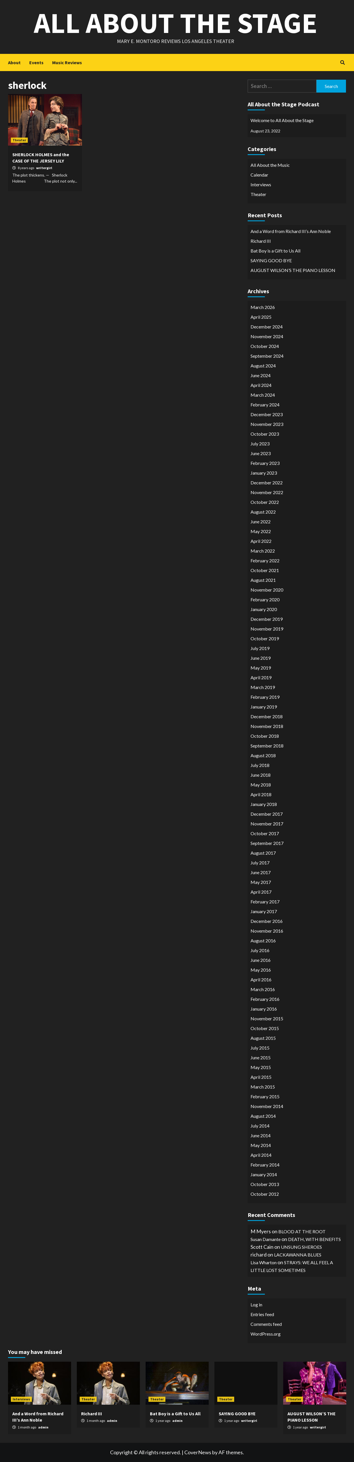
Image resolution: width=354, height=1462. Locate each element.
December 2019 (267, 619)
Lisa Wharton (264, 1262)
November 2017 (267, 823)
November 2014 (267, 1106)
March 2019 (263, 687)
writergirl (44, 168)
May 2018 (261, 784)
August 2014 (263, 1116)
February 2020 (265, 599)
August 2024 (263, 365)
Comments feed (266, 1324)
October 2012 (265, 1194)
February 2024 (265, 404)
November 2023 (267, 424)
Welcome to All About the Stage (282, 120)
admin (43, 1427)
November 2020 (267, 589)
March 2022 (263, 550)
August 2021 (263, 580)
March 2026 (263, 307)
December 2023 (267, 414)
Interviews (261, 184)
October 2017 (265, 833)
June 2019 (261, 658)
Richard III (261, 241)
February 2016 (265, 999)
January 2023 (264, 472)
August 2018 (263, 755)
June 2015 (261, 1057)
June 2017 (261, 872)
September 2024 (267, 356)
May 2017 (261, 882)
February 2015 (265, 1096)
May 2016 (261, 969)
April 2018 (261, 794)
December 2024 (267, 326)
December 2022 (267, 482)
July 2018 (260, 765)
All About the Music (270, 165)
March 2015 (263, 1086)
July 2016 (260, 950)
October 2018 (265, 736)
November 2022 (267, 492)
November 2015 (267, 1018)
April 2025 (261, 317)
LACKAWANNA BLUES (297, 1254)
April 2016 (261, 979)
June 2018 (261, 775)
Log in (256, 1304)
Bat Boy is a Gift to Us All (275, 250)
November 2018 (267, 726)
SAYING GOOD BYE (271, 260)
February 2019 (265, 697)
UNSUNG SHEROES (301, 1247)
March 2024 (263, 395)
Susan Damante (266, 1239)
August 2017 (263, 853)
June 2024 (261, 375)
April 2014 (261, 1155)
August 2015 (263, 1038)
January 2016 (264, 1008)
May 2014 (261, 1145)
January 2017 (264, 911)
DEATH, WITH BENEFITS (314, 1239)
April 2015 (261, 1077)
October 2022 (265, 502)
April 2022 (261, 541)
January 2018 (264, 804)
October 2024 (265, 346)
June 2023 (261, 453)
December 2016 (267, 921)
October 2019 (265, 638)
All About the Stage (175, 23)
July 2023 (260, 443)
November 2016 (267, 930)
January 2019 (264, 706)
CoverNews (197, 1452)
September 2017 (267, 843)
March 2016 (263, 989)
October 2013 (265, 1184)
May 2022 (261, 531)
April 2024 (261, 385)
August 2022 (263, 511)
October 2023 (265, 434)
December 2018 (267, 716)
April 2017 (261, 892)
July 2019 (260, 648)
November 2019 (267, 628)
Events (36, 62)
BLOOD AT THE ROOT (302, 1231)
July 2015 (260, 1047)
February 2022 (265, 560)
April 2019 (261, 677)
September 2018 (267, 745)
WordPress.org (266, 1333)
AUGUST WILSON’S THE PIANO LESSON (293, 270)
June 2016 (261, 960)
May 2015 (261, 1067)
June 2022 (261, 521)
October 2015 (265, 1028)
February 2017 (265, 901)
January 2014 (264, 1174)
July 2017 (260, 862)
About (14, 62)
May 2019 (261, 667)
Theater (19, 140)
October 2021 (265, 570)
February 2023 (265, 463)
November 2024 (267, 336)
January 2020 (264, 609)
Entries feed (262, 1314)
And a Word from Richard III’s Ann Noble (291, 231)
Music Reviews (67, 62)
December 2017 (267, 814)
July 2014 (260, 1125)
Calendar (259, 174)
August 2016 (263, 940)
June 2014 (261, 1135)
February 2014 (265, 1164)
